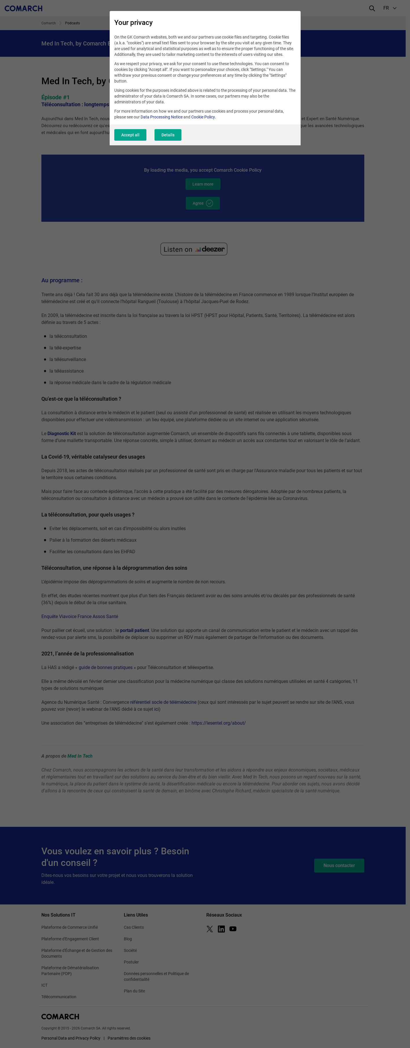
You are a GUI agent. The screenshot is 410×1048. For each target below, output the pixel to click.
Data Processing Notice (162, 117)
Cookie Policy (203, 117)
